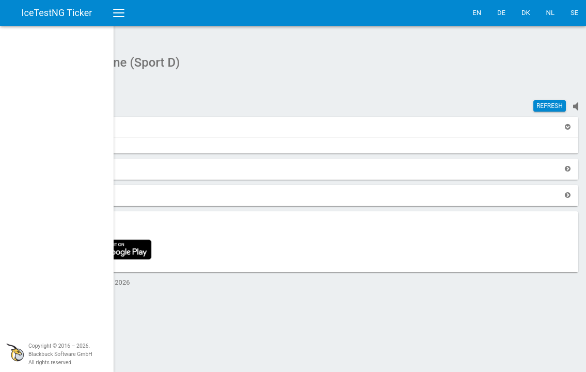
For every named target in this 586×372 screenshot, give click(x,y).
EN (476, 13)
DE (501, 13)
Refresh (549, 100)
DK (525, 13)
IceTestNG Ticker (57, 12)
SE (574, 13)
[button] (140, 122)
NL (550, 13)
